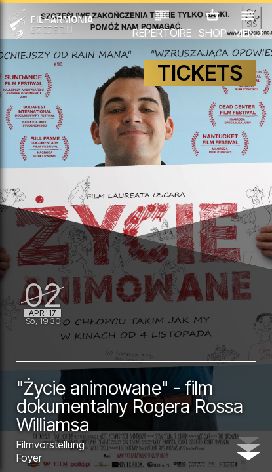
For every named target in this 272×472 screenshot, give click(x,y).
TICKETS (200, 73)
